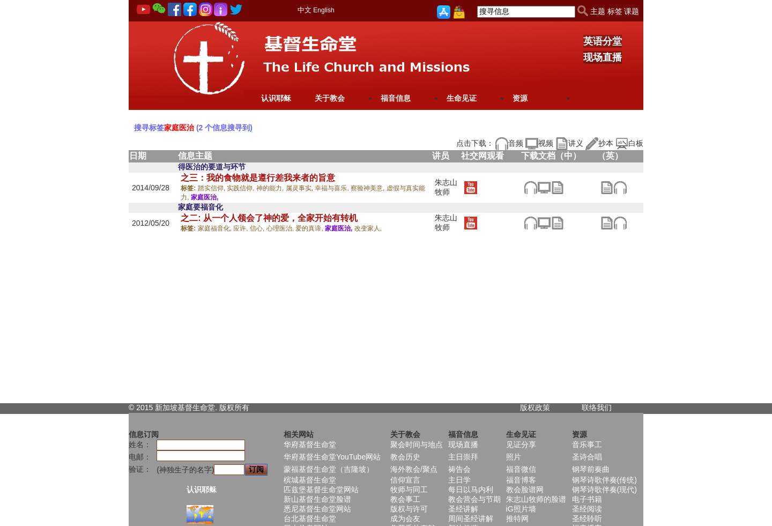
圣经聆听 (587, 518)
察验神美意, (369, 188)
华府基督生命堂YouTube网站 (332, 457)
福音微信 (521, 469)
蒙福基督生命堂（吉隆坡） (329, 469)
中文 (304, 10)
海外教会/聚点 (413, 469)
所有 (241, 407)
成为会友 (405, 518)
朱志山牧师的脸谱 (536, 499)
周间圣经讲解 (470, 518)
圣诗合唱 (587, 457)
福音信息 (396, 98)
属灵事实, (300, 188)
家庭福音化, (216, 228)
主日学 (459, 480)
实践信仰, (241, 188)
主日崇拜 (463, 457)
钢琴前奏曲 (591, 469)
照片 (513, 457)
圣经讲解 (463, 509)
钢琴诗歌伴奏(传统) (604, 480)
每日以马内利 (470, 489)
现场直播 (602, 57)
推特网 (517, 518)
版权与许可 (409, 509)
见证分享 (521, 444)
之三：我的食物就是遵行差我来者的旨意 (258, 177)
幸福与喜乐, (333, 188)
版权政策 (535, 407)
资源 (520, 98)
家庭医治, (204, 197)
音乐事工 (587, 444)
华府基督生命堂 (310, 444)
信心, (258, 228)
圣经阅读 (587, 509)
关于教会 (330, 98)
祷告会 (459, 469)
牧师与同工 (409, 489)
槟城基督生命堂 (310, 480)
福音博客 (521, 480)
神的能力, (271, 188)
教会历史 (405, 457)
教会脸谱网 (525, 489)
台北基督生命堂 (310, 518)
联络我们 (597, 407)
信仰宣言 (405, 480)
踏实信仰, (212, 188)
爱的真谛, (310, 228)
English (323, 10)
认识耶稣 (276, 98)
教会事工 (405, 499)
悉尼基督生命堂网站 (317, 509)
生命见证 (462, 98)
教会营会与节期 (474, 499)
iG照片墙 (521, 509)
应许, (241, 228)
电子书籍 (587, 499)
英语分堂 (602, 41)
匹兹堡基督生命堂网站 (321, 489)
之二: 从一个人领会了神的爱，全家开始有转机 (269, 218)
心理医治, (281, 228)
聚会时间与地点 (416, 444)
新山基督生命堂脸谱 (317, 499)
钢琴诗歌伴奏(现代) (604, 489)
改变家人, (368, 228)
